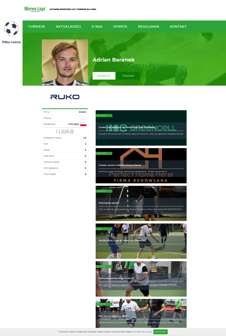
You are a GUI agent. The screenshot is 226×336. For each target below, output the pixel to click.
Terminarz (81, 237)
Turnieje (36, 26)
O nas (96, 26)
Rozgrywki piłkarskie (146, 234)
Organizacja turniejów (147, 237)
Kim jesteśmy (112, 234)
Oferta (120, 26)
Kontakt (178, 26)
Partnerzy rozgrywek (124, 267)
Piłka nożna (11, 42)
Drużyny (79, 243)
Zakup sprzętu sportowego (142, 242)
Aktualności (68, 26)
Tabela (79, 240)
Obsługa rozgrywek (116, 243)
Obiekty (109, 240)
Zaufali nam (112, 237)
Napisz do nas (208, 214)
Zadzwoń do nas (157, 214)
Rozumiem (160, 331)
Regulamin (148, 26)
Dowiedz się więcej (142, 331)
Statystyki (128, 75)
